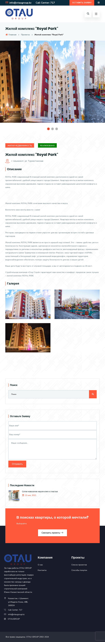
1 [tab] (48, 128)
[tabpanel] (52, 84)
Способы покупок (79, 570)
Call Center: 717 (45, 2)
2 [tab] (52, 128)
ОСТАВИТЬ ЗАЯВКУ (81, 2)
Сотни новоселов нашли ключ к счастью (40, 491)
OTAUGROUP (14, 619)
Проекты (25, 34)
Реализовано (47, 145)
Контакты (42, 570)
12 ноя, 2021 (29, 495)
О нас (40, 564)
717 (20, 610)
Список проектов (79, 564)
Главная (10, 34)
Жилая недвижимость (19, 145)
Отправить (17, 464)
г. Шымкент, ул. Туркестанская (24, 161)
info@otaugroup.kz (18, 2)
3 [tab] (56, 128)
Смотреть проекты (53, 532)
